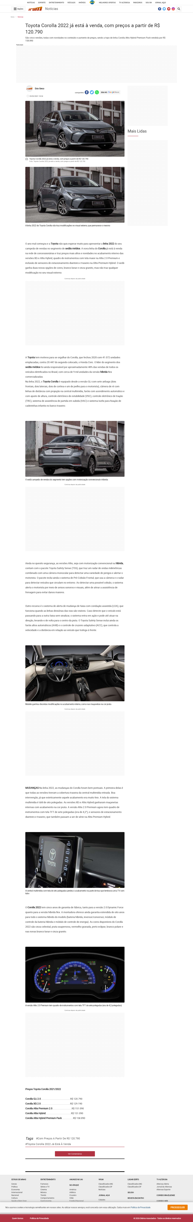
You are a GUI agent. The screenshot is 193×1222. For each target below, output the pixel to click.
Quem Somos (17, 1218)
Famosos (44, 1184)
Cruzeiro (72, 1195)
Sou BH (149, 2)
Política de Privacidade (39, 1218)
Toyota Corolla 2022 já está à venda (49, 1144)
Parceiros (137, 2)
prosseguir (177, 1207)
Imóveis (82, 2)
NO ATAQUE (74, 1185)
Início (12, 17)
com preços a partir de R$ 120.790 (59, 1138)
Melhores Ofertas (107, 2)
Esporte (42, 2)
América (72, 1189)
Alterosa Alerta (163, 1184)
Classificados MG (106, 1184)
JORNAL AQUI (160, 2)
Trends (43, 1195)
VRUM (101, 1179)
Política (14, 1186)
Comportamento (47, 1198)
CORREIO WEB (162, 1201)
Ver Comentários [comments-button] (75, 1154)
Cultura (14, 1198)
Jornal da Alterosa (164, 1186)
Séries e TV (44, 1186)
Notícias (31, 2)
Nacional (15, 1195)
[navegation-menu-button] (18, 9)
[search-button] (179, 9)
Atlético (72, 1192)
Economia (15, 1189)
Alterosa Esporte (163, 1189)
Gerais (14, 1184)
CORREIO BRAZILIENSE (166, 1195)
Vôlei (71, 1198)
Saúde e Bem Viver (19, 1200)
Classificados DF (105, 1186)
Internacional (16, 1192)
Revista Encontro (136, 1198)
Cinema (43, 1189)
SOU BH (131, 1192)
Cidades (102, 1199)
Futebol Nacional (76, 1200)
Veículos (71, 2)
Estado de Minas (18, 1179)
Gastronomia (45, 1200)
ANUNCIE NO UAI (76, 1179)
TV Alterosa (124, 2)
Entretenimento (56, 2)
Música (43, 1192)
